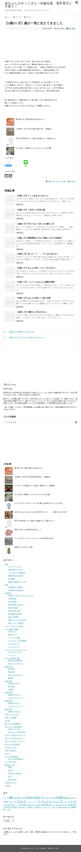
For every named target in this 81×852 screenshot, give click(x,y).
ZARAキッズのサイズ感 (23, 547)
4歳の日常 (8, 709)
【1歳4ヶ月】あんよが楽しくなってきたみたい (36, 268)
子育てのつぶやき (11, 714)
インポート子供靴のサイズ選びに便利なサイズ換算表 (34, 486)
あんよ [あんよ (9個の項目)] (68, 797)
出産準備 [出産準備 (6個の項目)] (44, 805)
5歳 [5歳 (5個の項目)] (17, 798)
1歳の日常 (8, 681)
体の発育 (71, 28)
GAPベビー (12, 631)
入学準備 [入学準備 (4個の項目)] (37, 805)
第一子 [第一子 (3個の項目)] (50, 807)
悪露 (9, 767)
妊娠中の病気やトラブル (17, 582)
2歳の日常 (8, 692)
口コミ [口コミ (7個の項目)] (52, 805)
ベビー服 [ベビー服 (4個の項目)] (67, 802)
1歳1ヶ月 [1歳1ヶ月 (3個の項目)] (5, 798)
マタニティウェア (15, 566)
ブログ (7, 754)
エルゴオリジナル (15, 652)
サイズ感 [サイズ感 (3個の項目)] (28, 801)
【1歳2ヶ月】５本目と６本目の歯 (30, 210)
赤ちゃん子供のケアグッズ (15, 735)
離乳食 (10, 678)
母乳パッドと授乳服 (15, 623)
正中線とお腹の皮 (15, 773)
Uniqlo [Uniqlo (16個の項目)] (59, 797)
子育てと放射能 (11, 718)
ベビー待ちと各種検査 (16, 573)
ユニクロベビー (14, 647)
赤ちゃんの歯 (61, 181)
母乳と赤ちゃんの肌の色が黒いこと (27, 529)
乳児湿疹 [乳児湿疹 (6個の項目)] (23, 805)
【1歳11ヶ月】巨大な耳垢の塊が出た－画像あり (34, 129)
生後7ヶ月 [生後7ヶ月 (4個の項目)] (23, 807)
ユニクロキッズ (14, 644)
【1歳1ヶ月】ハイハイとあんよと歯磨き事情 (35, 282)
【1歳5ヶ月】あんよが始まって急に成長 (33, 298)
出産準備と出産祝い (15, 587)
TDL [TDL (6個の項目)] (43, 798)
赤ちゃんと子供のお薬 (16, 732)
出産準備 (11, 579)
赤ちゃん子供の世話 (12, 744)
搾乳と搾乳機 (13, 617)
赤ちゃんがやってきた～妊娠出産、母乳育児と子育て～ (38, 4)
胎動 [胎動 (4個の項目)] (59, 807)
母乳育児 (8, 593)
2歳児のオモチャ (14, 695)
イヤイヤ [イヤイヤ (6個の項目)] (12, 802)
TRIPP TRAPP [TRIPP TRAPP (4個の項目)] (49, 798)
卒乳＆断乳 (12, 602)
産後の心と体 (10, 765)
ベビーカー (12, 655)
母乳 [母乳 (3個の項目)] (4, 807)
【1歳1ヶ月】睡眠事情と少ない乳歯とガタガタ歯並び (39, 238)
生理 (9, 776)
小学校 (7, 786)
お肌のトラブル (14, 729)
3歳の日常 (8, 701)
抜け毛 (10, 770)
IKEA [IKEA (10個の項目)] (29, 797)
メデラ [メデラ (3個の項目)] (16, 805)
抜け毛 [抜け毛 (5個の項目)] (67, 805)
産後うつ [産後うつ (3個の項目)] (46, 807)
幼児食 (10, 689)
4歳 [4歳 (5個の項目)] (14, 798)
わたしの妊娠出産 (11, 757)
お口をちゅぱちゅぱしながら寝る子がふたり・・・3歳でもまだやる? (40, 512)
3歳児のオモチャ (14, 703)
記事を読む (20, 204)
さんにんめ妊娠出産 (15, 759)
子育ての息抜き (11, 750)
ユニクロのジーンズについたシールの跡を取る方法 (33, 538)
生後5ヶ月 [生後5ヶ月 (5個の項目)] (16, 807)
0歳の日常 (8, 667)
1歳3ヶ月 (51, 181)
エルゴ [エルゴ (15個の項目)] (21, 801)
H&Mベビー (12, 634)
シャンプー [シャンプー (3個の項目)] (34, 801)
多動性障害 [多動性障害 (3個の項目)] (61, 805)
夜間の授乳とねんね (15, 605)
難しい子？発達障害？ (13, 724)
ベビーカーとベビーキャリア (16, 650)
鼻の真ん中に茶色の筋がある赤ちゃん (30, 119)
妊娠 (6, 564)
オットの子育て (11, 762)
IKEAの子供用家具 (15, 660)
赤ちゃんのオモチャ (15, 675)
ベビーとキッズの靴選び (17, 641)
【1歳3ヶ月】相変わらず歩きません (31, 312)
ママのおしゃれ (11, 747)
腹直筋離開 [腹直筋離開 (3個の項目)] (64, 807)
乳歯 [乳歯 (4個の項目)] (28, 805)
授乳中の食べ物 (14, 611)
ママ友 (7, 721)
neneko (72, 181)
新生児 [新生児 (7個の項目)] (73, 805)
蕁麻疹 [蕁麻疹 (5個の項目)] (73, 807)
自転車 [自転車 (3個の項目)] (69, 807)
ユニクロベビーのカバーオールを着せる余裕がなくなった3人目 (38, 503)
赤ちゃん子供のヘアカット (15, 741)
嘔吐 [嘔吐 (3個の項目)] (57, 805)
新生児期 (11, 672)
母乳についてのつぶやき (17, 620)
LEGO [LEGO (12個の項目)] (36, 797)
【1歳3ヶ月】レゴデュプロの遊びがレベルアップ (24, 337)
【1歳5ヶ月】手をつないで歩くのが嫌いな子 (35, 224)
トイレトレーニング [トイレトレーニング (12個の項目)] (50, 801)
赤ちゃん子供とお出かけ (14, 738)
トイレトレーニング (15, 698)
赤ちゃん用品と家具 (12, 658)
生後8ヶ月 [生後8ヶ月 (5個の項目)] (31, 807)
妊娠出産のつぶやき (15, 569)
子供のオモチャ (11, 783)
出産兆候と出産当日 (15, 590)
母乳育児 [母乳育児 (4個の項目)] (9, 807)
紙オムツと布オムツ (15, 663)
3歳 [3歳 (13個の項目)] (10, 797)
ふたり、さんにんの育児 (14, 626)
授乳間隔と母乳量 (15, 614)
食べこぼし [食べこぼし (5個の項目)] (7, 809)
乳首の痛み (12, 598)
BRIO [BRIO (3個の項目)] (20, 798)
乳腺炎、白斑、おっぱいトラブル (20, 595)
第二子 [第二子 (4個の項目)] (55, 807)
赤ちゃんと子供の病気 (13, 727)
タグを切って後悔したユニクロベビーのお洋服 (33, 148)
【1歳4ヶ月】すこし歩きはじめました (32, 196)
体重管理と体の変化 (15, 576)
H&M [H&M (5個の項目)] (24, 798)
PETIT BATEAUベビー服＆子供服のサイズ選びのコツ (36, 138)
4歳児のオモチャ (14, 711)
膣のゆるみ (12, 779)
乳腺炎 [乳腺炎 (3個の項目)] (32, 805)
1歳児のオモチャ (14, 683)
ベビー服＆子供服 (11, 629)
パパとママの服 (14, 638)
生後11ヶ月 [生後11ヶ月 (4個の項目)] (39, 807)
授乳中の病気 (13, 608)
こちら (12, 832)
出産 (6, 585)
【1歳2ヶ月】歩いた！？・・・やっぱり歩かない (37, 254)
